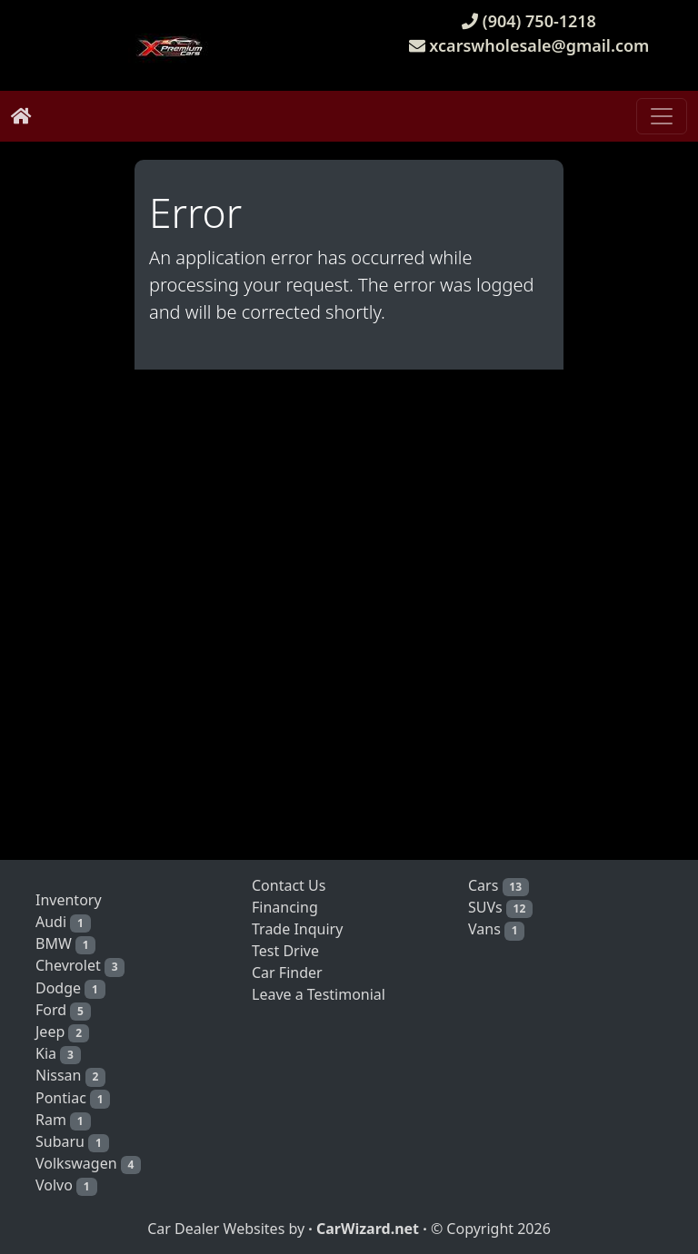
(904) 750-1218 (529, 21)
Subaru (72, 1141)
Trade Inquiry (297, 929)
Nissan (70, 1075)
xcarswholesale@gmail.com (529, 45)
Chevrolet (80, 965)
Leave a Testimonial (318, 994)
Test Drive (285, 951)
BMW (65, 943)
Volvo (66, 1185)
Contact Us (288, 885)
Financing (285, 907)
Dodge (70, 988)
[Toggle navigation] (661, 116)
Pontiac (72, 1098)
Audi (63, 922)
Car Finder (287, 972)
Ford (63, 1010)
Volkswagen (88, 1163)
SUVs (500, 907)
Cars (498, 885)
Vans (496, 929)
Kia (58, 1053)
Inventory (68, 900)
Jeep (62, 1032)
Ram (63, 1120)
